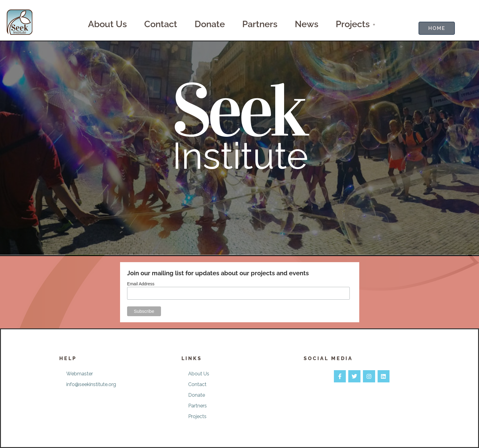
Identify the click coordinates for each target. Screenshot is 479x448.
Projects (355, 24)
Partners (259, 24)
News (306, 24)
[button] (355, 24)
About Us (107, 24)
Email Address (140, 284)
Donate (210, 24)
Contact (160, 24)
